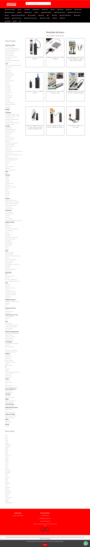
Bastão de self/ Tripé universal (11, 407)
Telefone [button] (55, 18)
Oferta (14, 21)
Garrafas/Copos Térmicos (10, 308)
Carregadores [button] (36, 9)
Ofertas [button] (53, 9)
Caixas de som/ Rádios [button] (10, 9)
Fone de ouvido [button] (78, 9)
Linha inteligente (8, 341)
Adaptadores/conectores (10, 299)
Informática (52, 35)
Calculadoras (8, 394)
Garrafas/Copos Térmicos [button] (59, 12)
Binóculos (7, 424)
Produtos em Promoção (10, 414)
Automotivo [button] (69, 9)
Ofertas (6, 171)
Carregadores (8, 112)
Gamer (6, 282)
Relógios (7, 399)
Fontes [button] (7, 15)
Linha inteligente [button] (31, 15)
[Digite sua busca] (40, 3)
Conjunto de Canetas (9, 404)
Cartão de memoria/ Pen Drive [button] (74, 12)
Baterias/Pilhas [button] (28, 12)
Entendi (45, 545)
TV (5, 367)
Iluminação (7, 175)
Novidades (7, 21)
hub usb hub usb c (60, 35)
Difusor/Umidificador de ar (10, 389)
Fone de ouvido (8, 210)
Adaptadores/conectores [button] (46, 12)
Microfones (7, 353)
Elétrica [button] (19, 12)
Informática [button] (45, 9)
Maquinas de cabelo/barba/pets (12, 331)
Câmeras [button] (54, 15)
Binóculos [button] (62, 18)
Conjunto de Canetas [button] (16, 18)
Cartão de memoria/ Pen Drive (11, 314)
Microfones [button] (41, 15)
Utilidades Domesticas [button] (9, 12)
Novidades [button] (27, 9)
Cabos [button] (20, 9)
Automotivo (7, 198)
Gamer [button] (36, 12)
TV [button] (48, 15)
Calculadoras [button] (77, 15)
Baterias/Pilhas (8, 272)
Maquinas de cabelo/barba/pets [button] (18, 15)
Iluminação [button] (60, 9)
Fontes (6, 321)
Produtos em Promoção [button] (45, 18)
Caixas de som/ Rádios (10, 45)
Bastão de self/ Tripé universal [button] (30, 18)
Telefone (7, 419)
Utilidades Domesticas (10, 222)
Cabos (6, 63)
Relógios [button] (7, 18)
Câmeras (7, 379)
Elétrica (6, 250)
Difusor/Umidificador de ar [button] (65, 15)
